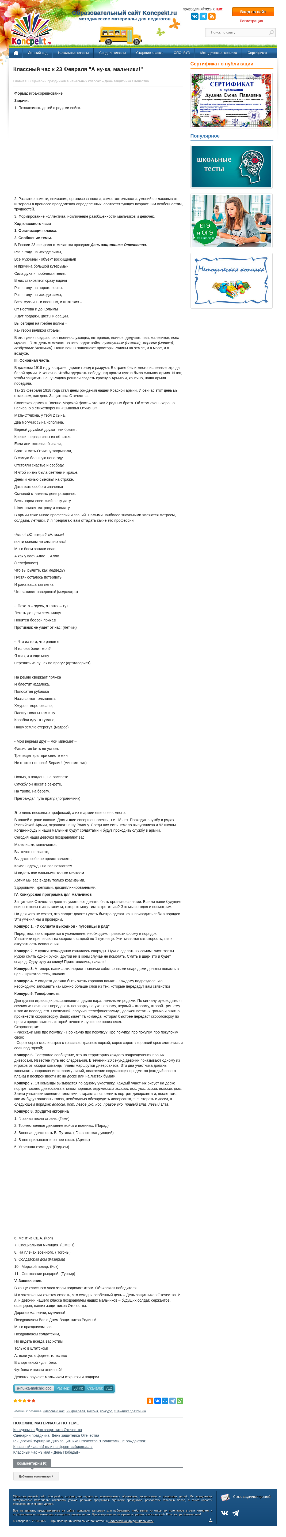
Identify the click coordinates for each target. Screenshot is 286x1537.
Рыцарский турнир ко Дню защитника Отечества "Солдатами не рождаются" (79, 1441)
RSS (212, 16)
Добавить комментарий (36, 1476)
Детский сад (38, 53)
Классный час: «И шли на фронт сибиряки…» (53, 1447)
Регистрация (251, 21)
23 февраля (75, 1411)
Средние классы (112, 53)
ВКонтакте (195, 16)
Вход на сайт (253, 11)
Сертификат (257, 53)
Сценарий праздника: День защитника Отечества (56, 1435)
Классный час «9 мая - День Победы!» (46, 1452)
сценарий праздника (130, 1411)
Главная (16, 53)
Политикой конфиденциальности (130, 1521)
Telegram (203, 16)
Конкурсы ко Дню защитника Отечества (47, 1430)
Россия (92, 1411)
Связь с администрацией (252, 1497)
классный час (53, 1411)
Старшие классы (149, 53)
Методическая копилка (218, 53)
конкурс (106, 1411)
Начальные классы (73, 53)
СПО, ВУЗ (182, 53)
